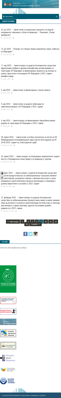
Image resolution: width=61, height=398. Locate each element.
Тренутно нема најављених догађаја (13, 248)
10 (45, 222)
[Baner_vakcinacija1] (8, 300)
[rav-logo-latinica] (7, 381)
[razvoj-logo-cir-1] (8, 369)
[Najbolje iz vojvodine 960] (8, 279)
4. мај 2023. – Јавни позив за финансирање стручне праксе (25, 90)
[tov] (8, 333)
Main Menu (9, 16)
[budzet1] (8, 322)
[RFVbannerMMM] (8, 357)
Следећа (35, 224)
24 (27, 224)
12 (55, 222)
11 (50, 222)
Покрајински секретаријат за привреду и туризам (29, 395)
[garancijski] (8, 345)
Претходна (13, 222)
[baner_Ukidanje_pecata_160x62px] (8, 311)
